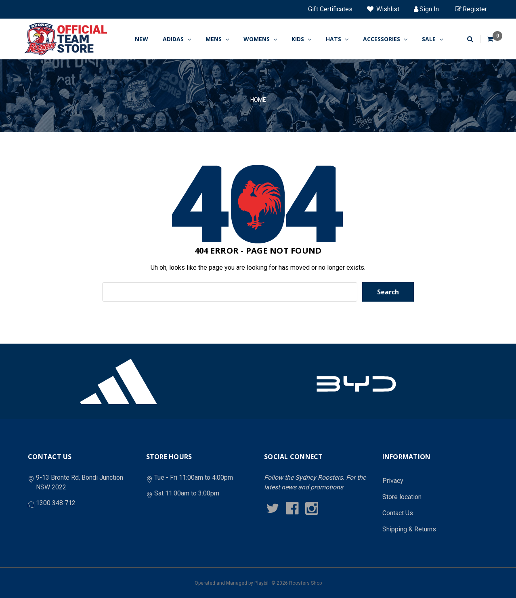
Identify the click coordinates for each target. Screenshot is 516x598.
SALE (432, 39)
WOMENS (260, 39)
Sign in (426, 9)
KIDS (301, 39)
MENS (217, 39)
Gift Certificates (330, 9)
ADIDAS (177, 39)
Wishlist (383, 9)
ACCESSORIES (385, 39)
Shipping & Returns (409, 529)
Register (471, 9)
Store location (402, 497)
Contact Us (397, 513)
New (141, 39)
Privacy (392, 481)
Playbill (262, 583)
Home (258, 100)
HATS (337, 39)
